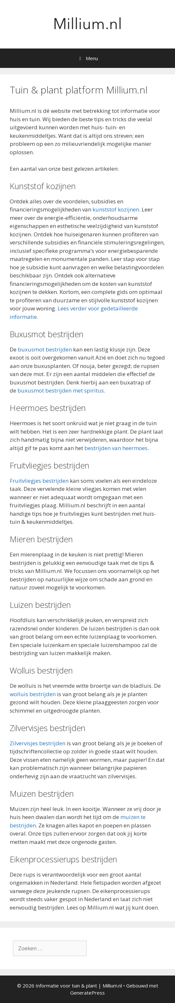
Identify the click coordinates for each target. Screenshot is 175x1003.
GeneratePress (87, 992)
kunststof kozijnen (116, 209)
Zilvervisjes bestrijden (37, 743)
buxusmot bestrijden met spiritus (60, 390)
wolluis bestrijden (33, 694)
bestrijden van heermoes (116, 448)
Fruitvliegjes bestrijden (39, 480)
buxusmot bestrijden (45, 349)
